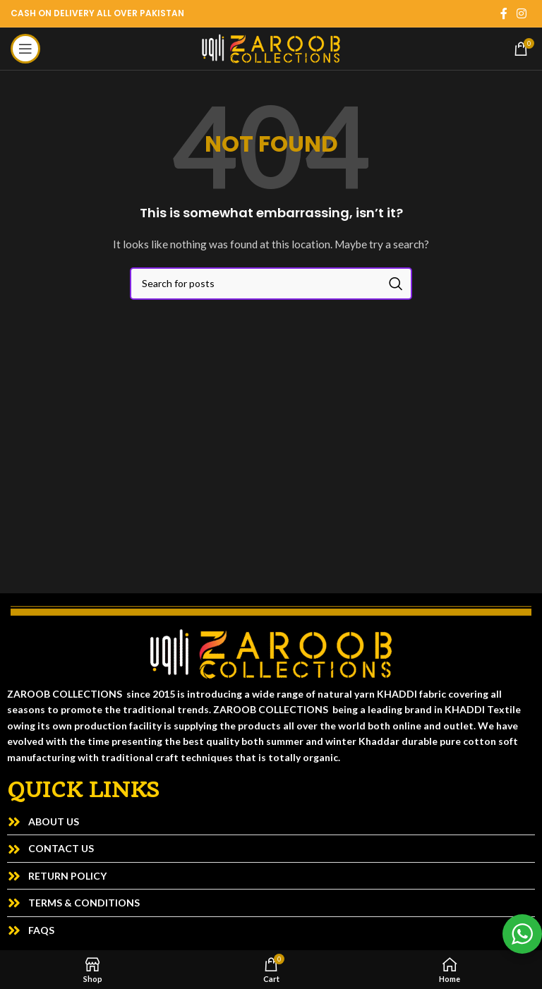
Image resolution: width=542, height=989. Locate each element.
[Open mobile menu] (25, 49)
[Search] (271, 283)
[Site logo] (271, 48)
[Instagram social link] (521, 13)
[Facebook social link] (503, 13)
